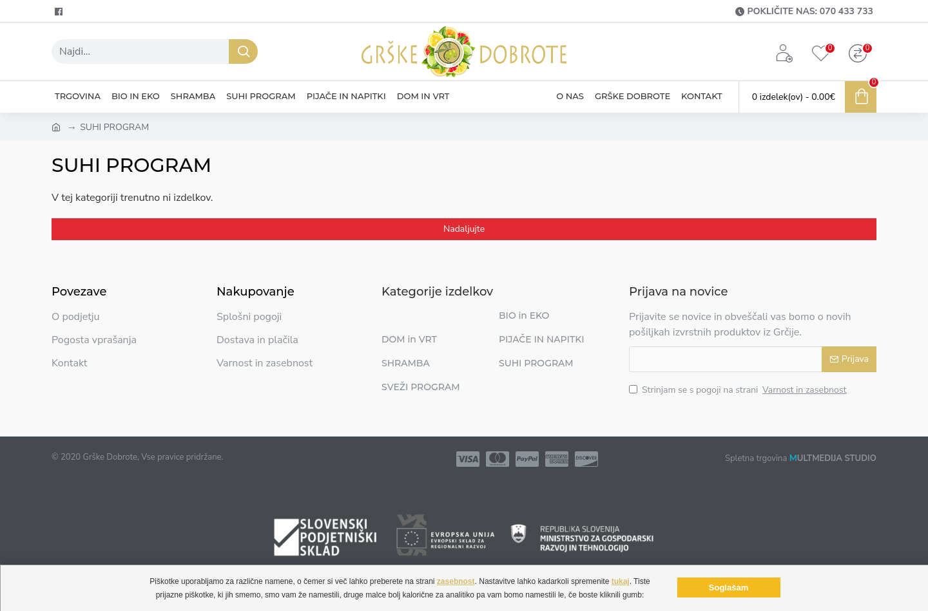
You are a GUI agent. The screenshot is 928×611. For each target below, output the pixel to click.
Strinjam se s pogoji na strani (738, 390)
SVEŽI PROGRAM (421, 387)
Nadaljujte (464, 229)
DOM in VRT (409, 339)
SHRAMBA (406, 363)
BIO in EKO (524, 315)
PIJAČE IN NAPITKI (542, 339)
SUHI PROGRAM (536, 363)
